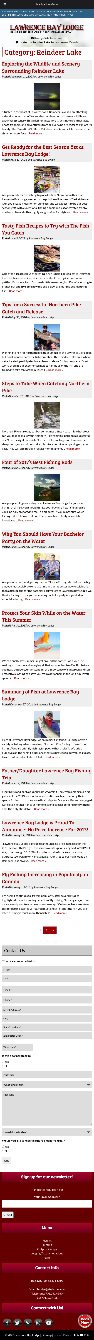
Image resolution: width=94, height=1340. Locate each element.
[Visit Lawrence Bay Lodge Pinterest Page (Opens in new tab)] (28, 1323)
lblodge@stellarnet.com (48, 38)
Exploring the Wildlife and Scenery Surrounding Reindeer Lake (41, 67)
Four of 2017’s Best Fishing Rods (37, 462)
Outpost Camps (47, 1249)
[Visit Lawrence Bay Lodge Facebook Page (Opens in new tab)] (7, 1323)
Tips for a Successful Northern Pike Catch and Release (41, 308)
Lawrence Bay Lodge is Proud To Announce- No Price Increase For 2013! (45, 826)
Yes (7, 1061)
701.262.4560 (54, 1293)
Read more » (36, 133)
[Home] (47, 33)
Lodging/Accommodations (47, 1253)
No (6, 1066)
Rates (46, 1257)
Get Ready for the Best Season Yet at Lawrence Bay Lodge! (43, 150)
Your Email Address (47, 1196)
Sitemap (47, 1335)
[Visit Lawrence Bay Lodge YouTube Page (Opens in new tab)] (48, 1323)
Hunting (47, 1244)
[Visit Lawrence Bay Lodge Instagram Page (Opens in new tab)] (38, 1323)
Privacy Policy (62, 1335)
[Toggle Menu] (5, 4)
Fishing (47, 1240)
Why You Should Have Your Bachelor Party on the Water (43, 537)
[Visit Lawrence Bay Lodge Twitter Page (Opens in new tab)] (17, 1323)
